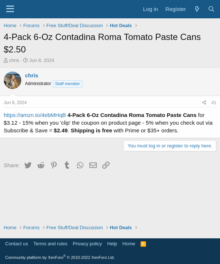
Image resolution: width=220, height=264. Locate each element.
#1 (214, 102)
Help (112, 243)
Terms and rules (50, 243)
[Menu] (10, 9)
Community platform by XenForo (60, 257)
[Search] (211, 9)
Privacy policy (87, 243)
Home (129, 243)
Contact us (16, 243)
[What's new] (196, 9)
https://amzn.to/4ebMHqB (35, 115)
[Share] (204, 103)
